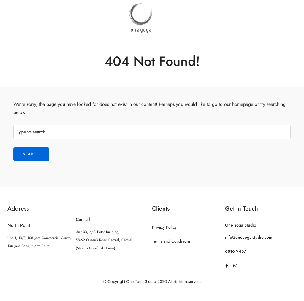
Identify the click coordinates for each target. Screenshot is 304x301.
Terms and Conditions (171, 241)
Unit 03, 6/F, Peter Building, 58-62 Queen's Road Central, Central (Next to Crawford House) (104, 240)
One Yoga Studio (240, 225)
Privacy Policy (164, 227)
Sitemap (152, 293)
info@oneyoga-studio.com (248, 237)
